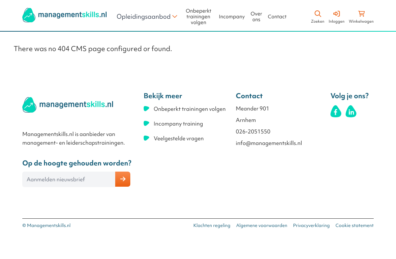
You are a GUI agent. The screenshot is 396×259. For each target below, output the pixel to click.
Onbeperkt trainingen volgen (198, 17)
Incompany (232, 17)
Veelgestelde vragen (179, 138)
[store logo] (64, 15)
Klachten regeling (211, 225)
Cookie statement (355, 225)
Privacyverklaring (311, 225)
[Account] (337, 15)
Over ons (256, 17)
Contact (277, 17)
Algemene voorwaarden (261, 225)
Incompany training (178, 123)
